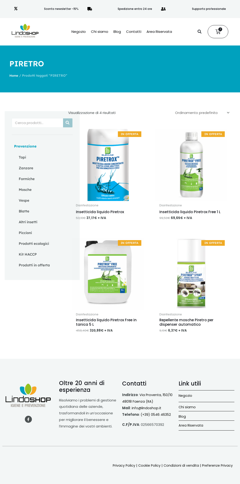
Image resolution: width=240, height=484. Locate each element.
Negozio (78, 31)
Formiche (27, 179)
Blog (117, 31)
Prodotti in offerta (34, 265)
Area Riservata (159, 31)
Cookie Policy (146, 466)
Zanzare (26, 168)
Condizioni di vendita (179, 466)
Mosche (25, 189)
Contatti (133, 31)
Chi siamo (99, 31)
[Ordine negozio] (201, 113)
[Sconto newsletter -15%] (16, 9)
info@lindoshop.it (147, 409)
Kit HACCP (28, 254)
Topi (22, 157)
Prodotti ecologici (34, 243)
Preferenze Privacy (216, 466)
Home (14, 75)
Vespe (24, 200)
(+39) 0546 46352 (156, 415)
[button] (199, 31)
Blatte (24, 211)
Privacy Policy (120, 466)
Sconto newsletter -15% (61, 9)
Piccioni (25, 233)
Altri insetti (28, 222)
